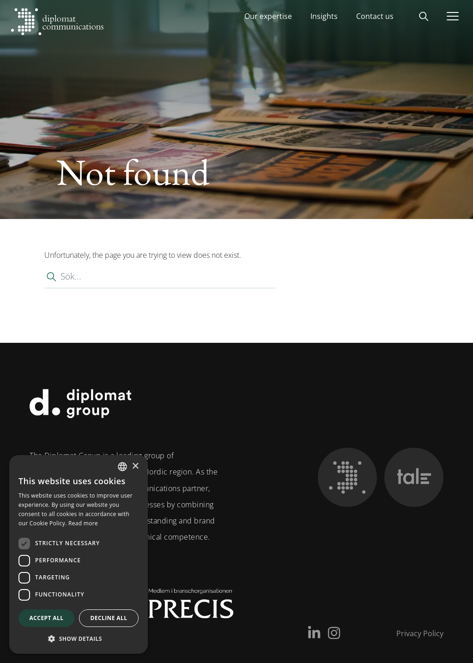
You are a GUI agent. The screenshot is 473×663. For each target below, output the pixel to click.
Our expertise (268, 16)
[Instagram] (334, 633)
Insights (324, 16)
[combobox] (122, 466)
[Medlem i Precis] (182, 607)
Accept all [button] (47, 618)
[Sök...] (159, 276)
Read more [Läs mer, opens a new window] (83, 523)
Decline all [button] (109, 618)
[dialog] (78, 554)
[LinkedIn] (314, 633)
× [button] (135, 466)
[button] (78, 639)
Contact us (375, 16)
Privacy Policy (419, 633)
